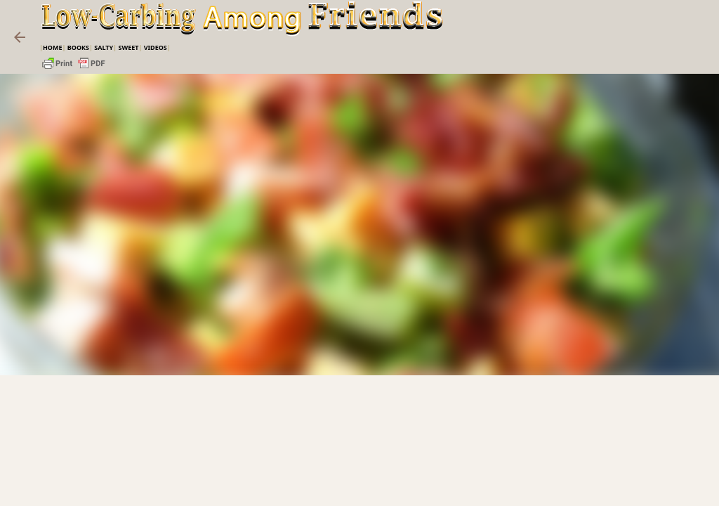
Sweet (128, 47)
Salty (103, 47)
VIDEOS (155, 47)
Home (52, 47)
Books (78, 47)
